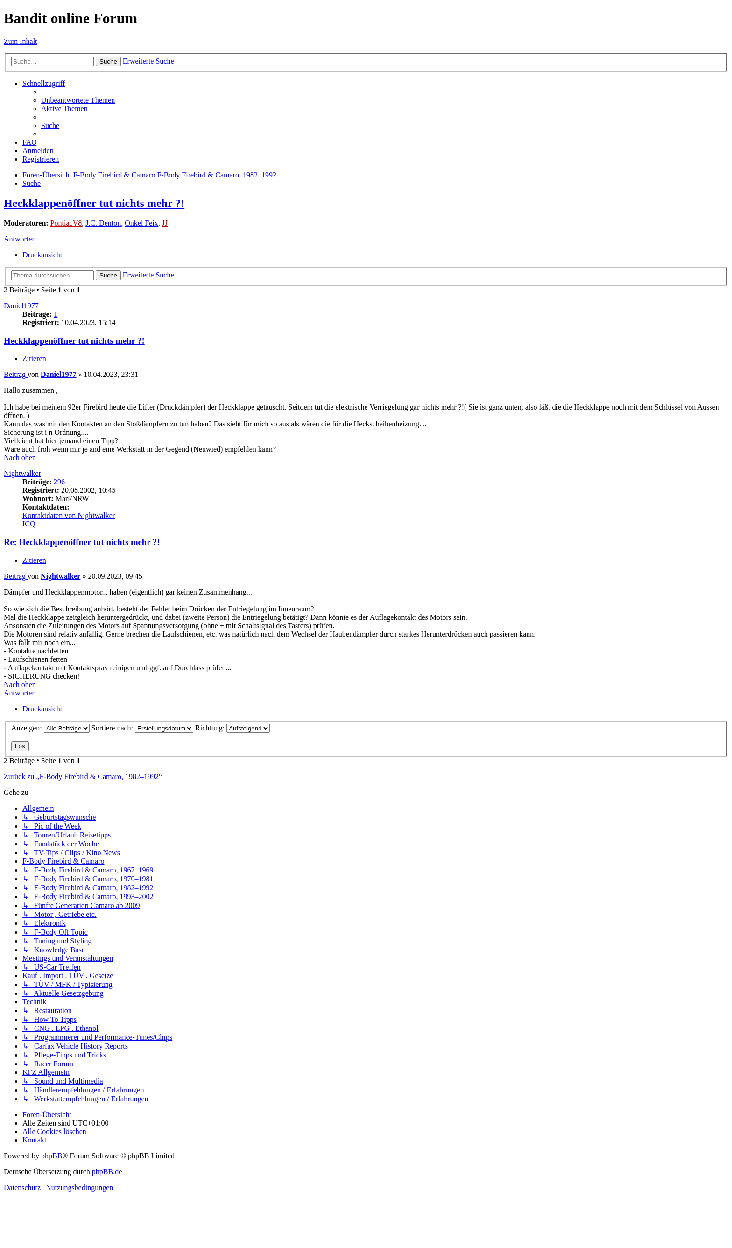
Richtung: (232, 728)
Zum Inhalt (20, 41)
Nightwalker (22, 473)
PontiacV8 (66, 223)
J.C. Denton (103, 223)
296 (59, 482)
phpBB (51, 1156)
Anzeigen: (50, 728)
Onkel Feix (141, 223)
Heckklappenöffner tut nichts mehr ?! (94, 203)
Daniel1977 (21, 306)
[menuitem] (78, 100)
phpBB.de (107, 1172)
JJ (165, 223)
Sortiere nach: (142, 728)
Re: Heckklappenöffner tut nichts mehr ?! (82, 542)
